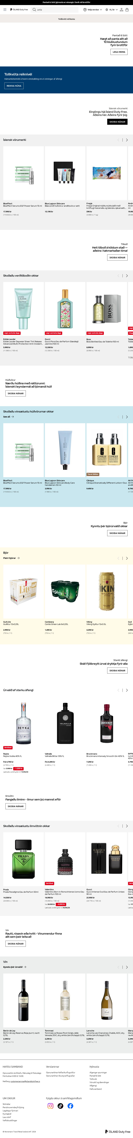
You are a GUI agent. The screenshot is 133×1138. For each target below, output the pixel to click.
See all (6, 416)
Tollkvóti (93, 1079)
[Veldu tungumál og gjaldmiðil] (111, 9)
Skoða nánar (117, 121)
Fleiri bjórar (9, 558)
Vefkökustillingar (10, 1120)
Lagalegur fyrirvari (10, 1111)
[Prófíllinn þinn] (121, 10)
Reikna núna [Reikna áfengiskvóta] (14, 85)
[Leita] (54, 10)
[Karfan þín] (127, 10)
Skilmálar (6, 1104)
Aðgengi (93, 1085)
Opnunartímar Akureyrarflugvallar (60, 1076)
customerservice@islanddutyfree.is (25, 1081)
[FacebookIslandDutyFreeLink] (71, 1109)
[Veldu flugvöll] (92, 9)
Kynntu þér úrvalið (13, 967)
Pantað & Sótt (95, 1076)
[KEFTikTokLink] (61, 1109)
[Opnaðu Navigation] (5, 9)
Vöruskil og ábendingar (99, 1082)
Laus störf (7, 1117)
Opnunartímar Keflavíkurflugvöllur (60, 1072)
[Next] (127, 140)
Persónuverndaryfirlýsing (13, 1107)
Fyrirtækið (7, 1114)
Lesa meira (119, 52)
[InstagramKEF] (51, 1109)
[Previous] (119, 140)
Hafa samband (96, 1089)
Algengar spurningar (98, 1072)
